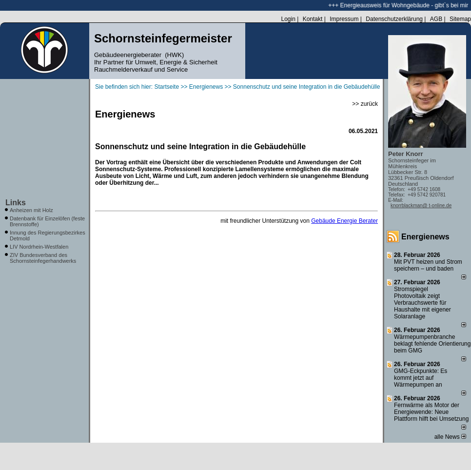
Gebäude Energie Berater (344, 220)
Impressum (344, 19)
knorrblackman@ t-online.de (421, 205)
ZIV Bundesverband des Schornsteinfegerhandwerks (43, 258)
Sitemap (460, 19)
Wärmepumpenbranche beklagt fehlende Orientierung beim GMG (432, 343)
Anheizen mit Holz (31, 210)
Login (288, 19)
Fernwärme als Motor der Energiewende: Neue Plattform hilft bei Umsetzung (431, 412)
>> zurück (365, 103)
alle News (450, 436)
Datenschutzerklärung (394, 19)
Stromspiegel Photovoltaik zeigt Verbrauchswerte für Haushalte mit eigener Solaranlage (422, 303)
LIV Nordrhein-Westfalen (39, 247)
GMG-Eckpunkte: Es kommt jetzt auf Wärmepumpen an (420, 378)
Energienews (425, 237)
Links (15, 202)
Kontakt (313, 19)
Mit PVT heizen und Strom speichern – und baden (428, 265)
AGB (436, 19)
